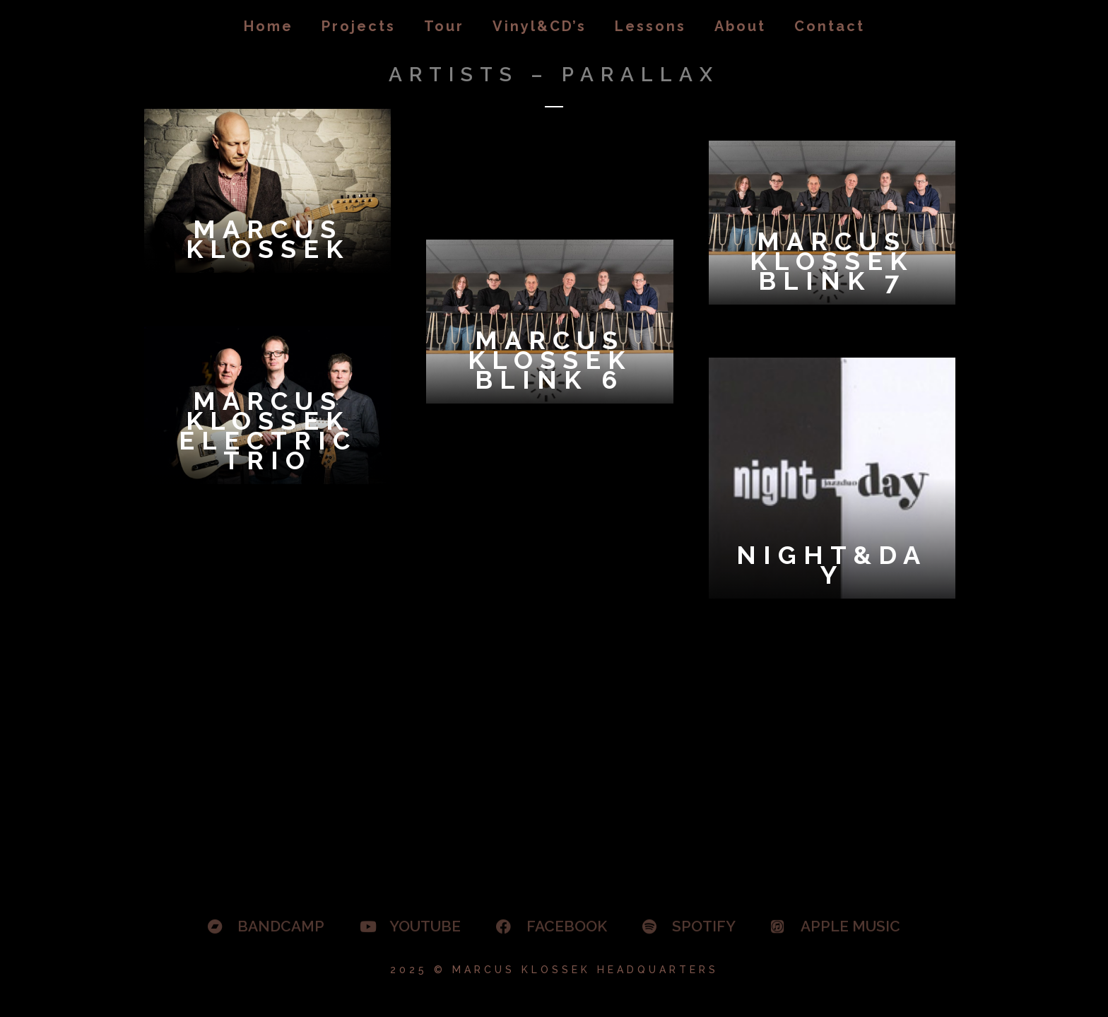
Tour (444, 26)
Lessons (650, 26)
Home (268, 26)
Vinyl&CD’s (540, 26)
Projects (359, 26)
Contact (829, 26)
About (740, 26)
